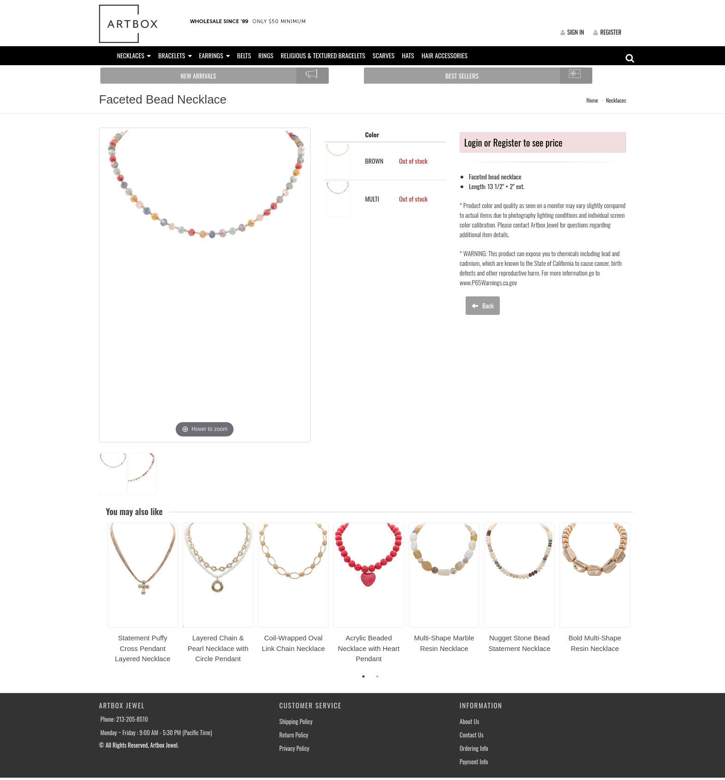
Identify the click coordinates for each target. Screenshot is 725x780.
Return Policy (293, 735)
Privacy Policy (294, 748)
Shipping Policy (296, 721)
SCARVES (383, 55)
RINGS (265, 55)
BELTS (244, 55)
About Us (469, 721)
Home (592, 100)
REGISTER (607, 32)
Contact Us (472, 735)
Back (483, 305)
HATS (408, 55)
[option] (142, 595)
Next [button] (640, 598)
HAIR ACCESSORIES (444, 55)
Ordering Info (474, 748)
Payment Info (474, 762)
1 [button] (363, 676)
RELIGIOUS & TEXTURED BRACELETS (323, 55)
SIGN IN (572, 32)
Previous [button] (100, 598)
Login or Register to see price (513, 142)
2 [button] (377, 676)
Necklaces (616, 100)
